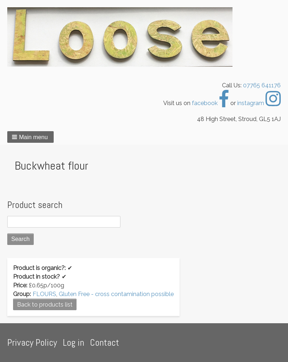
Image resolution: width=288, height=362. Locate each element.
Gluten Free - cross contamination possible (116, 294)
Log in (73, 343)
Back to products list (45, 304)
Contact (104, 343)
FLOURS (44, 294)
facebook (210, 103)
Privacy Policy (32, 343)
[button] (30, 137)
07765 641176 (262, 85)
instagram (259, 103)
